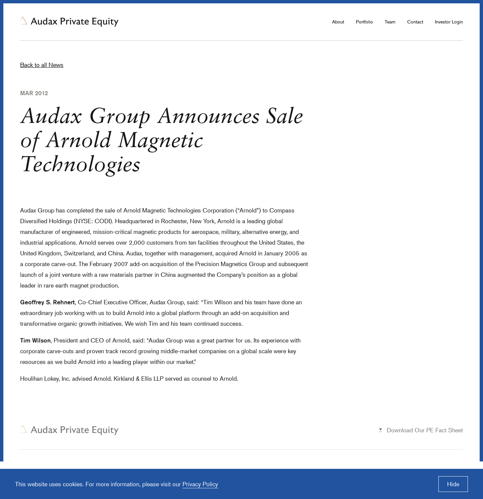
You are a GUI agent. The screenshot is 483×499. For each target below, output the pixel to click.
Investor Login (449, 21)
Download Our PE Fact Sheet (425, 430)
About (338, 21)
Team (390, 21)
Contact (415, 21)
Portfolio (364, 21)
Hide (453, 484)
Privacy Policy (200, 484)
